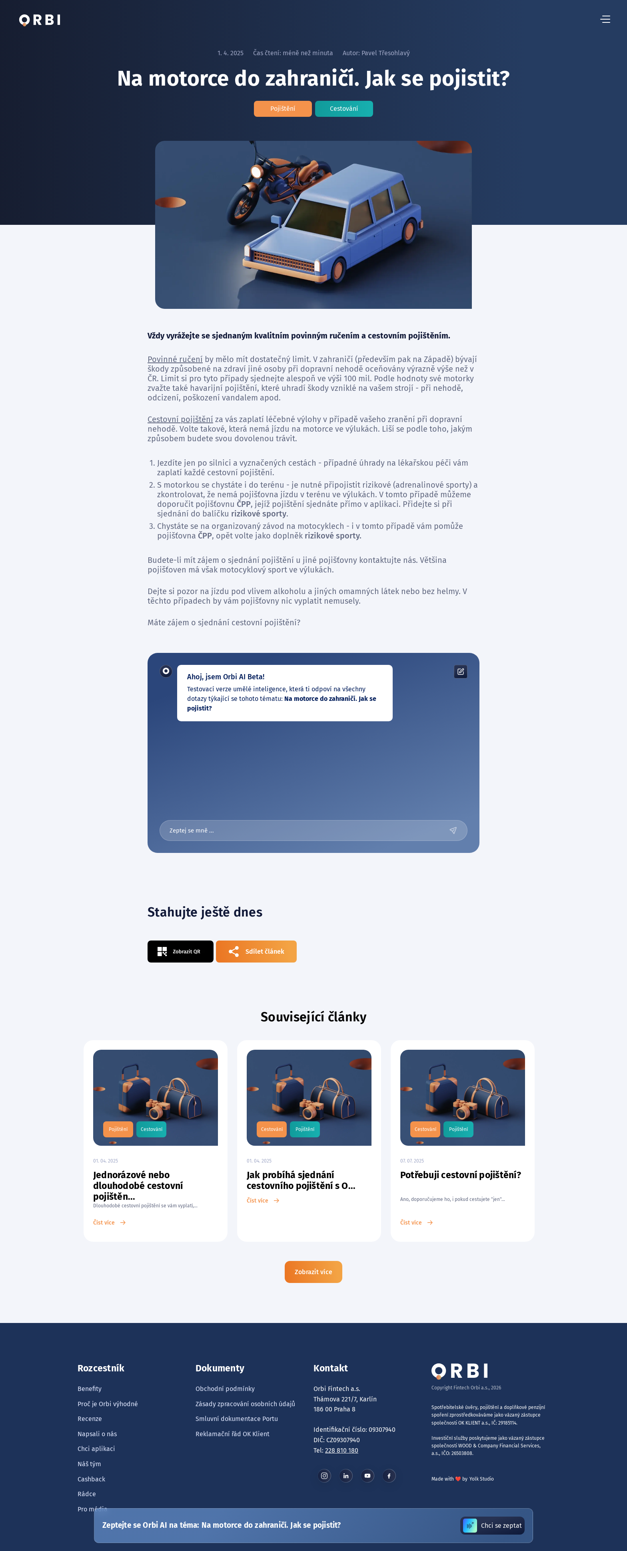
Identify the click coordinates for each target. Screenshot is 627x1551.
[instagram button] (324, 1476)
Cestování (344, 108)
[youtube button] (367, 1476)
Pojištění (283, 108)
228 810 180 (341, 1450)
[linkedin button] (346, 1476)
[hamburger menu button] (605, 19)
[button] (605, 19)
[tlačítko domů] (39, 20)
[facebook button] (389, 1476)
